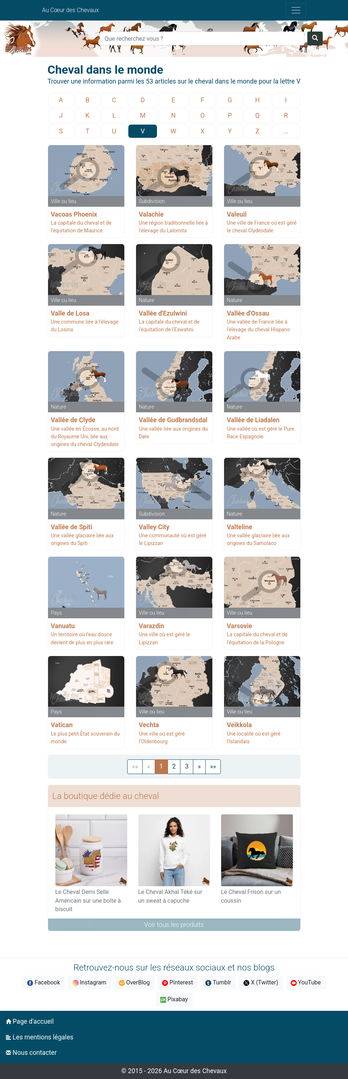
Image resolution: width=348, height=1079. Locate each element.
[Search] (202, 38)
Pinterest (177, 982)
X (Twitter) (260, 982)
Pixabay (174, 999)
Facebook (43, 982)
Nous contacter (31, 1052)
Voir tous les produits (174, 924)
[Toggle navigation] (296, 10)
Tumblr (218, 982)
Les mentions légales (39, 1037)
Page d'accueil (30, 1021)
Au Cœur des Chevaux (70, 10)
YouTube (306, 982)
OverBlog (134, 982)
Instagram (89, 982)
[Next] (199, 766)
